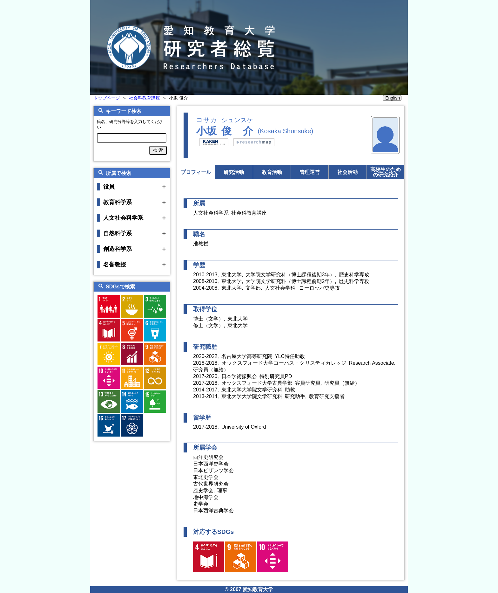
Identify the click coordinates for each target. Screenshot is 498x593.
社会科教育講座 (144, 97)
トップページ (106, 97)
